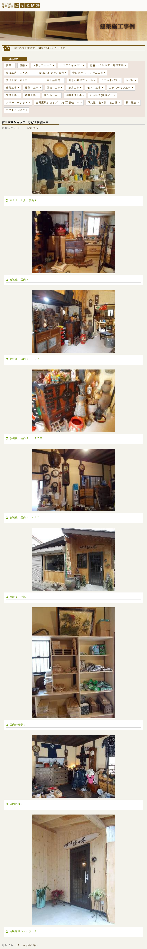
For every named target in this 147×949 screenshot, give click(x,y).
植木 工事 (94, 87)
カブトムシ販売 (15, 110)
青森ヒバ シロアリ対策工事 (107, 65)
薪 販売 (131, 102)
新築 (8, 65)
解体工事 (30, 95)
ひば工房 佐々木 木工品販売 (33, 80)
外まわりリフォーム (81, 80)
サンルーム (50, 95)
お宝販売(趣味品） (101, 95)
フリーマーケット (17, 102)
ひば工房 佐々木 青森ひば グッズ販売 (35, 72)
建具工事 (11, 87)
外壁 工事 (31, 87)
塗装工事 (73, 87)
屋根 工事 (53, 87)
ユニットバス (109, 80)
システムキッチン (71, 65)
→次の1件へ (30, 127)
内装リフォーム (42, 65)
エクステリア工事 (120, 87)
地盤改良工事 (74, 95)
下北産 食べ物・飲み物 (103, 102)
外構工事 (11, 95)
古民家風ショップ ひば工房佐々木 (57, 102)
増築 (22, 65)
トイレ (130, 80)
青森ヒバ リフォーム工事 (87, 72)
